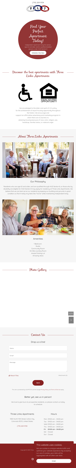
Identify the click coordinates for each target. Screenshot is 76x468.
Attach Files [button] (14, 375)
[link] (38, 9)
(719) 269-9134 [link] (38, 2)
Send (38, 383)
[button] (9, 375)
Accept (54, 461)
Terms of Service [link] (55, 389)
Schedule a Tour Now (38, 53)
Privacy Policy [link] (44, 389)
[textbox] (38, 348)
